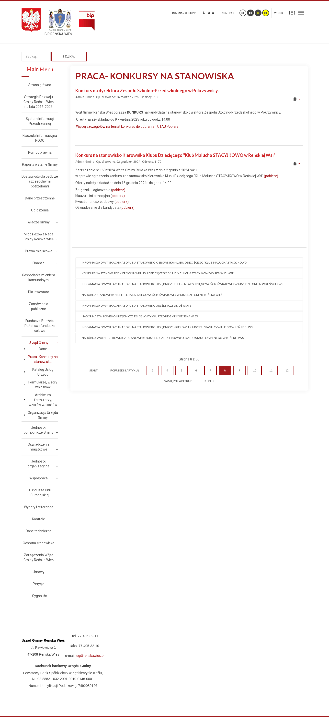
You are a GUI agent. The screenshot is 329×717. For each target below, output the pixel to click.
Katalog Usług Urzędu (43, 372)
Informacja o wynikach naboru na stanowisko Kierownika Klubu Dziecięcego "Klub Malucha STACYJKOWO (164, 262)
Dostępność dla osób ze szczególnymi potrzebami (40, 181)
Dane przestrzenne (40, 198)
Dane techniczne (39, 531)
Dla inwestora (38, 292)
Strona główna (39, 85)
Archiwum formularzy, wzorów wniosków (43, 400)
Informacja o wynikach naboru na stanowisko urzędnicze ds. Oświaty (136, 305)
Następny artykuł (178, 381)
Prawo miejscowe (38, 251)
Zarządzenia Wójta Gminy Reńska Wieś (38, 557)
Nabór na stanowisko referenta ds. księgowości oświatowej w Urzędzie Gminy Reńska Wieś (152, 295)
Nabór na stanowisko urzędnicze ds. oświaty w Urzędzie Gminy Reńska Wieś (140, 316)
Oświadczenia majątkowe (38, 446)
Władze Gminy (38, 222)
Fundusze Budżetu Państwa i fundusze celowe (39, 326)
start (93, 370)
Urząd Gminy (38, 343)
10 (254, 370)
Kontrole (38, 519)
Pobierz (173, 126)
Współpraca (38, 478)
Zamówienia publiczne (38, 306)
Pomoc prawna (40, 152)
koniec (209, 381)
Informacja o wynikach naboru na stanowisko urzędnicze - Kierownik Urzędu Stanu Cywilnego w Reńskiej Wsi (167, 327)
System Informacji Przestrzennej (40, 121)
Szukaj (69, 56)
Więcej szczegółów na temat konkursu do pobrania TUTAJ (121, 126)
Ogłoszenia (40, 210)
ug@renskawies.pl (90, 656)
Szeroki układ (301, 13)
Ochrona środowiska (38, 543)
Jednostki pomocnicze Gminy (38, 430)
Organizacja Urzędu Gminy (43, 415)
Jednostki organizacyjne (38, 463)
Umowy (39, 572)
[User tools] (296, 99)
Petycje (38, 584)
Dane (43, 349)
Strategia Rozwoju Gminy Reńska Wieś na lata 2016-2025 (38, 102)
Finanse (39, 263)
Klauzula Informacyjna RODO (40, 138)
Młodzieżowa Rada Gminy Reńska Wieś (38, 236)
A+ (214, 13)
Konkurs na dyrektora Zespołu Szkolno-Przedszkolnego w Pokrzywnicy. (147, 90)
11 (270, 370)
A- (204, 13)
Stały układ (292, 13)
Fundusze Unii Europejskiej (40, 492)
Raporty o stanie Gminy (40, 164)
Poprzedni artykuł (124, 370)
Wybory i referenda (38, 507)
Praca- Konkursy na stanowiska (43, 359)
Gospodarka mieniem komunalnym (38, 277)
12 (287, 370)
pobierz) (118, 190)
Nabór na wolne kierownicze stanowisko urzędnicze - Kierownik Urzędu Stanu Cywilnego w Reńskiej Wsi (163, 338)
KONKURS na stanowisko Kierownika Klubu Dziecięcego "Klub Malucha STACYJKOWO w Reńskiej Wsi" (158, 273)
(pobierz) (271, 176)
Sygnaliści (39, 596)
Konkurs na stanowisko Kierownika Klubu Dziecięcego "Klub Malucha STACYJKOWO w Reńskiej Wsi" (175, 155)
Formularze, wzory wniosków (42, 384)
